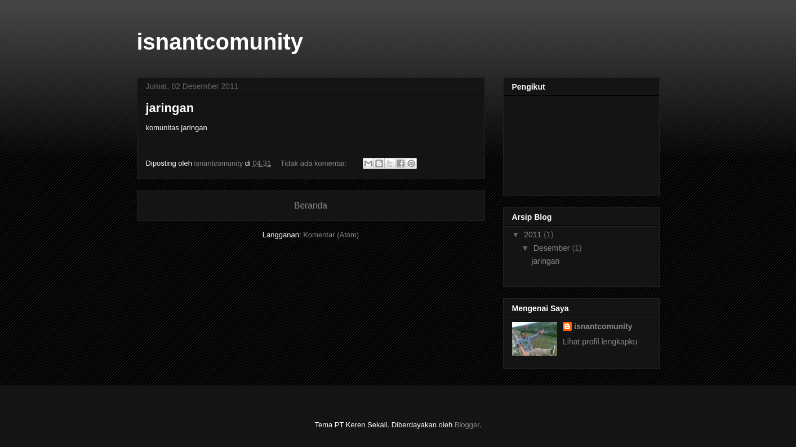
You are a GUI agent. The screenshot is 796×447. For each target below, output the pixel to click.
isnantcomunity (603, 326)
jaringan (170, 108)
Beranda (310, 205)
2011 (534, 234)
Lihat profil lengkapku (600, 341)
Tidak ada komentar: (315, 163)
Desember (552, 248)
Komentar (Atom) (331, 235)
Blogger (467, 425)
